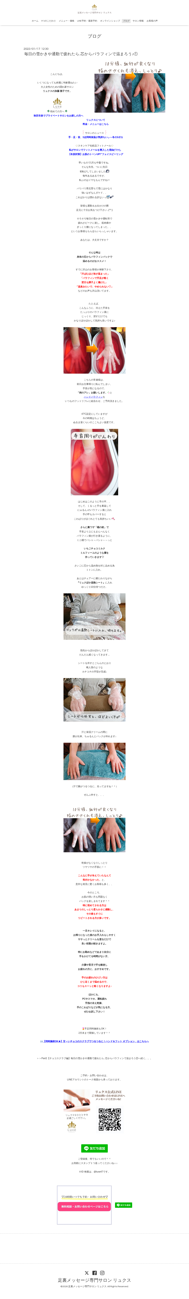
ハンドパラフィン (93, 397)
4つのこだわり (48, 21)
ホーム (35, 21)
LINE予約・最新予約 (87, 21)
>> (94, 1041)
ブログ (126, 21)
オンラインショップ (110, 21)
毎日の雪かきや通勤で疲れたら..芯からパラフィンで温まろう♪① (81, 54)
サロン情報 (138, 21)
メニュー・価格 (66, 21)
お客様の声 (152, 21)
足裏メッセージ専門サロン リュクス (94, 1280)
